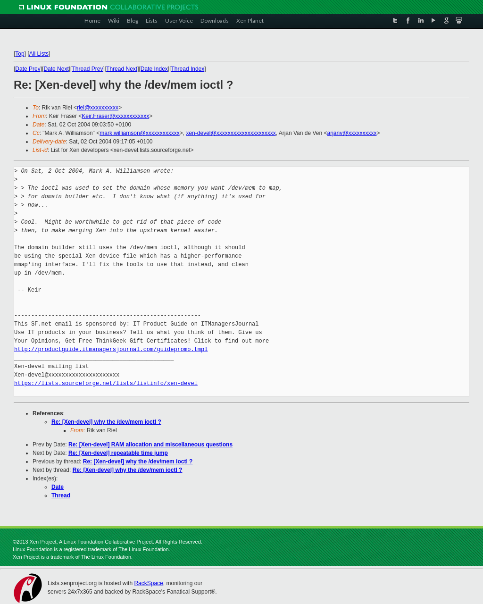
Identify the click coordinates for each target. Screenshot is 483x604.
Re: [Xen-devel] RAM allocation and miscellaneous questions (150, 444)
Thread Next (121, 69)
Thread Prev (87, 69)
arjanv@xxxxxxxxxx (352, 133)
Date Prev (27, 69)
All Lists (39, 53)
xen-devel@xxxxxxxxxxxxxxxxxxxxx (230, 133)
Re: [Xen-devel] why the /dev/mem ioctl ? (106, 422)
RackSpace (148, 583)
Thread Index (188, 69)
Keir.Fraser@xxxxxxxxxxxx (115, 116)
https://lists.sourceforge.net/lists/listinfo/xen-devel (106, 383)
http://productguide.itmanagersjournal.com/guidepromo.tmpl (111, 349)
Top (19, 53)
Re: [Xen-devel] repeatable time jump (118, 453)
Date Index (154, 69)
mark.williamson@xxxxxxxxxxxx (140, 133)
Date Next (55, 69)
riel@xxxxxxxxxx (97, 107)
